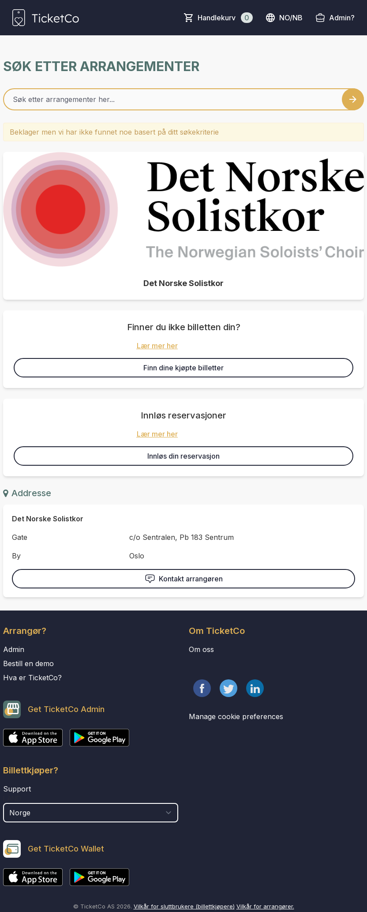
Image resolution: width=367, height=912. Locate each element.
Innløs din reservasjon (183, 456)
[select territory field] (90, 812)
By (16, 555)
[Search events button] (353, 99)
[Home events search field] (183, 99)
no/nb (284, 17)
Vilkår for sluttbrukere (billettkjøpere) (184, 906)
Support (17, 788)
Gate (19, 537)
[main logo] (45, 17)
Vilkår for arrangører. (265, 906)
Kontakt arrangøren (184, 578)
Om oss (201, 649)
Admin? (342, 17)
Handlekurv (225, 17)
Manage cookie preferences (236, 716)
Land (12, 798)
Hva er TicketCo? (32, 677)
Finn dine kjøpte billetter (183, 367)
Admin (13, 649)
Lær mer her (157, 345)
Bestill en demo (28, 663)
